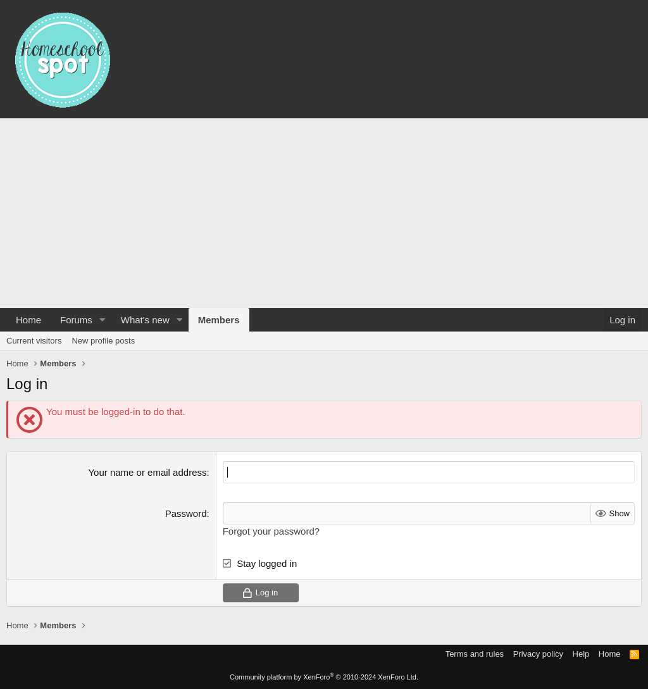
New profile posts (103, 340)
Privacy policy (538, 654)
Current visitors (33, 340)
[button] (102, 320)
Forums (76, 319)
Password (186, 513)
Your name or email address (147, 472)
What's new (145, 319)
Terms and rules (475, 654)
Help (581, 654)
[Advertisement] (324, 213)
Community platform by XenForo (324, 677)
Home (28, 319)
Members (219, 319)
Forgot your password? (271, 531)
